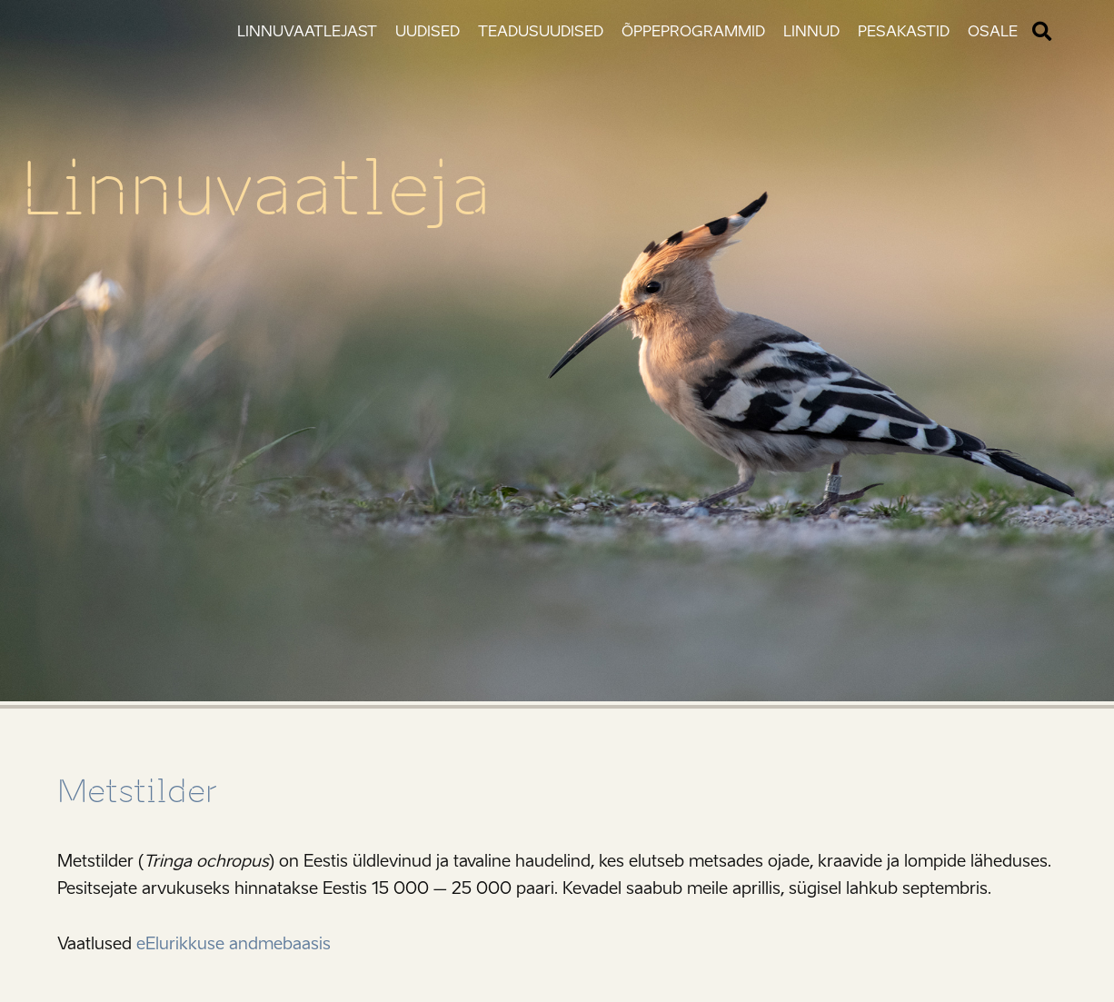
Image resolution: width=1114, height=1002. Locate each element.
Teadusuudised (540, 31)
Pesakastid (904, 31)
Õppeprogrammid (693, 31)
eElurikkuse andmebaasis (233, 944)
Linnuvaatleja (256, 189)
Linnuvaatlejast (307, 31)
